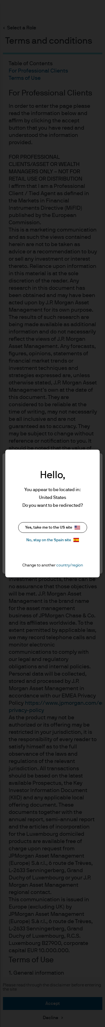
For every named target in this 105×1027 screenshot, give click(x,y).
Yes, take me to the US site (52, 528)
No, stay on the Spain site (52, 540)
